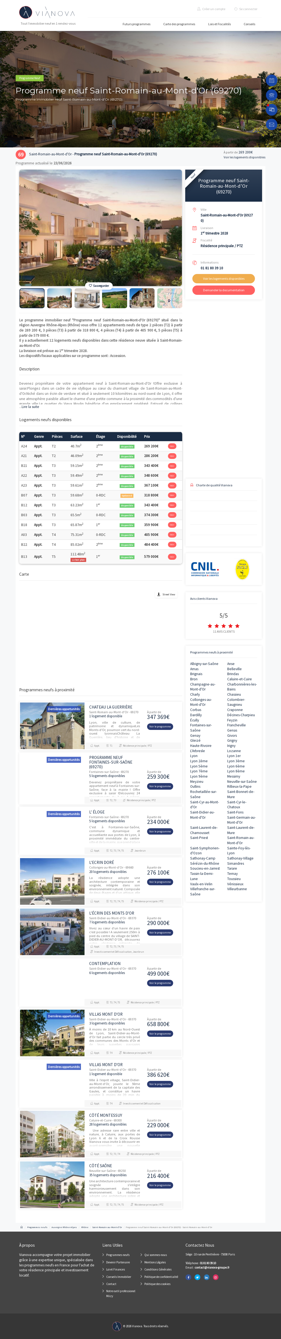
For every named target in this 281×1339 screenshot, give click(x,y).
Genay (195, 735)
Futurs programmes (136, 24)
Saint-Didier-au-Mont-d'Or (202, 815)
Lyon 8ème (236, 771)
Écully (194, 720)
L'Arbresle (197, 751)
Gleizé (195, 740)
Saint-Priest (199, 837)
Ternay (232, 873)
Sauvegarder (99, 286)
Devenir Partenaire (118, 1262)
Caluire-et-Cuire (239, 679)
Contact (111, 1284)
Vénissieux (235, 884)
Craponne (235, 709)
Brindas (233, 674)
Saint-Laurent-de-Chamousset (204, 830)
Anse (231, 663)
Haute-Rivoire (201, 745)
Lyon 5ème (199, 766)
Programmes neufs (118, 1255)
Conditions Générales (158, 1269)
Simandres (235, 863)
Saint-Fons (235, 812)
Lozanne (234, 751)
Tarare (232, 868)
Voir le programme (160, 726)
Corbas (195, 709)
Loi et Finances (115, 1269)
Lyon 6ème (236, 766)
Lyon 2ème (199, 761)
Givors (232, 735)
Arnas (194, 669)
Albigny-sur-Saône (204, 663)
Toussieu (234, 879)
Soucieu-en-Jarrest (205, 868)
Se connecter (245, 9)
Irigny (231, 745)
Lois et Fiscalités (219, 24)
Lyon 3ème (236, 761)
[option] (100, 228)
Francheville (236, 725)
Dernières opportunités (64, 709)
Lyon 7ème (199, 771)
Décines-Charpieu (241, 715)
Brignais (196, 674)
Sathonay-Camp (202, 858)
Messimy (233, 776)
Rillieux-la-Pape (239, 786)
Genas (232, 730)
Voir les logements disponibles (244, 157)
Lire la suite (29, 406)
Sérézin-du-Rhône (204, 863)
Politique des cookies (157, 1284)
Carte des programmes (179, 24)
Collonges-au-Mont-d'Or (201, 702)
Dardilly (196, 715)
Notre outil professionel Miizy (120, 1293)
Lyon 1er (234, 755)
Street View (168, 594)
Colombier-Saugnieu (236, 702)
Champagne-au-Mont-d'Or (202, 687)
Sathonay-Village (240, 858)
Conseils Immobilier (118, 1277)
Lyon (194, 755)
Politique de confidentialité (161, 1277)
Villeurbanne (237, 889)
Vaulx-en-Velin (201, 884)
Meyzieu (196, 781)
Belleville (234, 669)
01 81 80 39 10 (212, 268)
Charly (195, 694)
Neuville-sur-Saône (242, 781)
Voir (172, 446)
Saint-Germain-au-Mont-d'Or (241, 820)
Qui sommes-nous (155, 1255)
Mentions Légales (155, 1262)
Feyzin (232, 720)
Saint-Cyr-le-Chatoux (236, 805)
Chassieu (234, 694)
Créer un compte (211, 9)
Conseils (249, 24)
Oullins (195, 786)
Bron (194, 679)
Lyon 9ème (199, 776)
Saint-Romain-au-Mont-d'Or (240, 840)
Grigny (232, 740)
